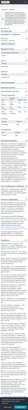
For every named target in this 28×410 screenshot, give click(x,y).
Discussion (11, 9)
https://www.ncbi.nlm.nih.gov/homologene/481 (13, 220)
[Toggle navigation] (25, 2)
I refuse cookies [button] (8, 407)
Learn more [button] (5, 403)
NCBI (25, 102)
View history (4, 9)
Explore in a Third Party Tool (8, 43)
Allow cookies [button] (20, 407)
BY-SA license (13, 14)
